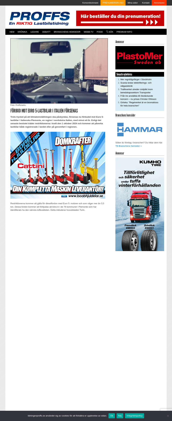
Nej (120, 415)
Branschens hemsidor (67, 32)
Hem (12, 32)
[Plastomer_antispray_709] (139, 57)
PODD (100, 32)
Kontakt (145, 3)
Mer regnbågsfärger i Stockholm (136, 79)
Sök (109, 32)
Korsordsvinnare (90, 3)
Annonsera (159, 3)
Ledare (34, 32)
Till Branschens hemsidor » (128, 146)
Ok (111, 415)
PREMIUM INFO (124, 32)
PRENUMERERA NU (113, 3)
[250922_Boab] (57, 165)
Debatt (46, 32)
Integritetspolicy (135, 415)
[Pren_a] (119, 18)
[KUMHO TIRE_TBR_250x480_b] (139, 204)
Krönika (22, 32)
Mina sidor (133, 3)
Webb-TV (88, 32)
